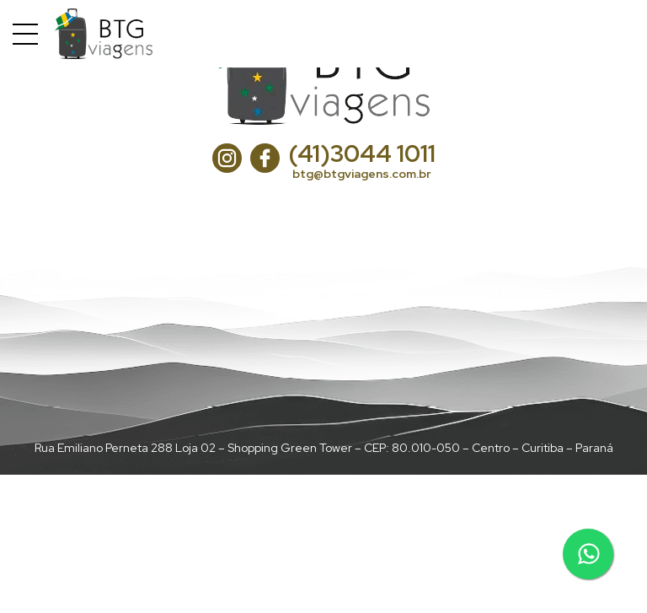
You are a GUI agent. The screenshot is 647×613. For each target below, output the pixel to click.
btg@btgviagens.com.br (361, 173)
